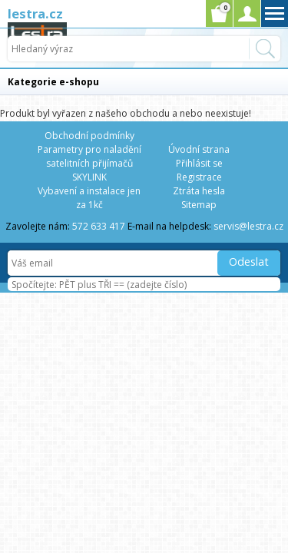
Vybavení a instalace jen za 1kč (89, 197)
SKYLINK (89, 177)
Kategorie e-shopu (53, 81)
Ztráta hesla (199, 190)
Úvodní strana (199, 149)
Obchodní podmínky (89, 135)
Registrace (199, 177)
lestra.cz (35, 13)
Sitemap (199, 204)
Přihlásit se (199, 163)
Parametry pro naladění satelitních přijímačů (89, 156)
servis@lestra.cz (248, 226)
